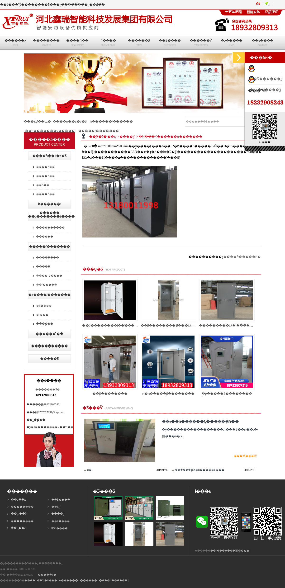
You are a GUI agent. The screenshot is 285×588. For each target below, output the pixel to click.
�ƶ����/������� (49, 295)
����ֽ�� (44, 324)
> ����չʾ (56, 514)
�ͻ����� (231, 43)
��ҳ (111, 136)
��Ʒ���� (169, 43)
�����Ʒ (49, 358)
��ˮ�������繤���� (229, 550)
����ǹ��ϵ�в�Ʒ (70, 121)
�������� (46, 43)
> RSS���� (58, 528)
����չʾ (127, 136)
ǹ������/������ (111, 121)
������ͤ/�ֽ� (49, 334)
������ (44, 236)
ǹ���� (108, 43)
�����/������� (98, 131)
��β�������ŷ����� (50, 131)
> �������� (20, 506)
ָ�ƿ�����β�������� (227, 393)
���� (42, 315)
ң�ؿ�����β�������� (168, 393)
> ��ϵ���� (59, 521)
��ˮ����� (46, 284)
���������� (50, 227)
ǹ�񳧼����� (89, 470)
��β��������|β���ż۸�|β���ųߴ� (177, 325)
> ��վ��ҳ (16, 499)
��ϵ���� (262, 43)
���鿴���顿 (245, 456)
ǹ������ (68, 580)
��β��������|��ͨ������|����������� (132, 325)
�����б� (47, 574)
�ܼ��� (29, 580)
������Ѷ (200, 43)
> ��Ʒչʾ (54, 506)
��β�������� (109, 393)
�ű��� (50, 580)
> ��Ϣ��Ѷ (17, 514)
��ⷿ (39, 580)
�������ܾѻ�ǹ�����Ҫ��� (199, 470)
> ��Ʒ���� (59, 499)
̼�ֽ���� (43, 266)
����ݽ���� (49, 275)
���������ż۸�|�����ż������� (238, 325)
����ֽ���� (47, 257)
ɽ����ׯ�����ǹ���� (246, 257)
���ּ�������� (49, 346)
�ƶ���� (44, 306)
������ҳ (15, 43)
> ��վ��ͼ (16, 528)
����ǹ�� (77, 43)
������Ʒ (139, 43)
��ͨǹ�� (42, 185)
